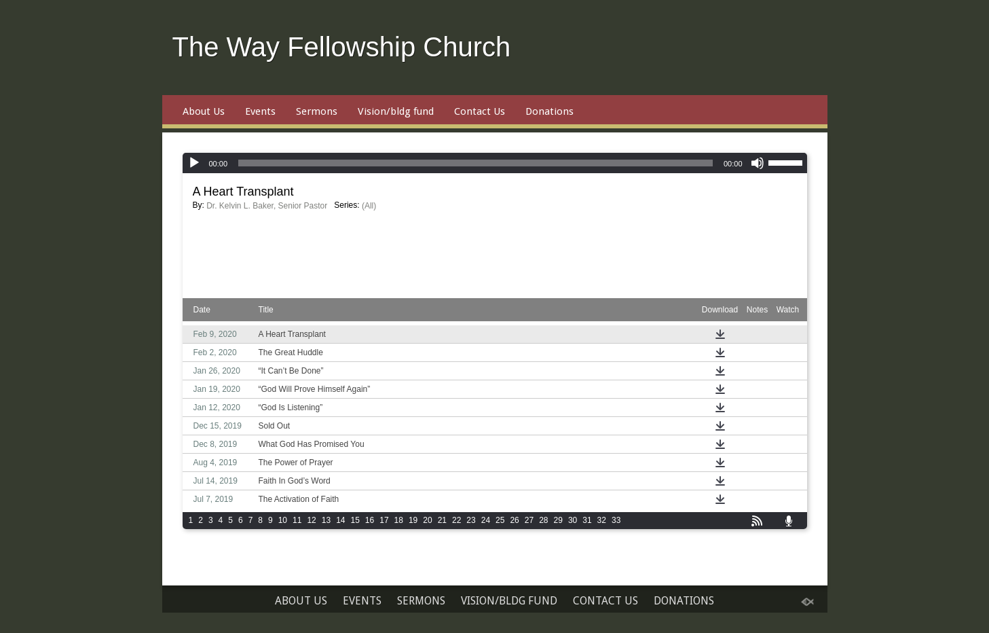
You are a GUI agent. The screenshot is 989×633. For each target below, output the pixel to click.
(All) (369, 206)
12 (311, 520)
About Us (204, 111)
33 (616, 520)
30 (572, 520)
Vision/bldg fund (396, 111)
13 (326, 520)
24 (485, 520)
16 (369, 520)
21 (442, 520)
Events (260, 111)
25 (500, 520)
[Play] (194, 163)
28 (543, 520)
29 (558, 520)
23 (470, 520)
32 (601, 520)
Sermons (316, 111)
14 (340, 520)
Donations (549, 111)
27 (529, 520)
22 (456, 520)
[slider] (475, 163)
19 (413, 520)
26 (514, 520)
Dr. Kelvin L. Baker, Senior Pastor (266, 206)
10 (282, 520)
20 (427, 520)
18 (398, 520)
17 (383, 520)
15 (354, 520)
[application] (495, 163)
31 (586, 520)
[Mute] (757, 163)
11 (297, 520)
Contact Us (479, 111)
